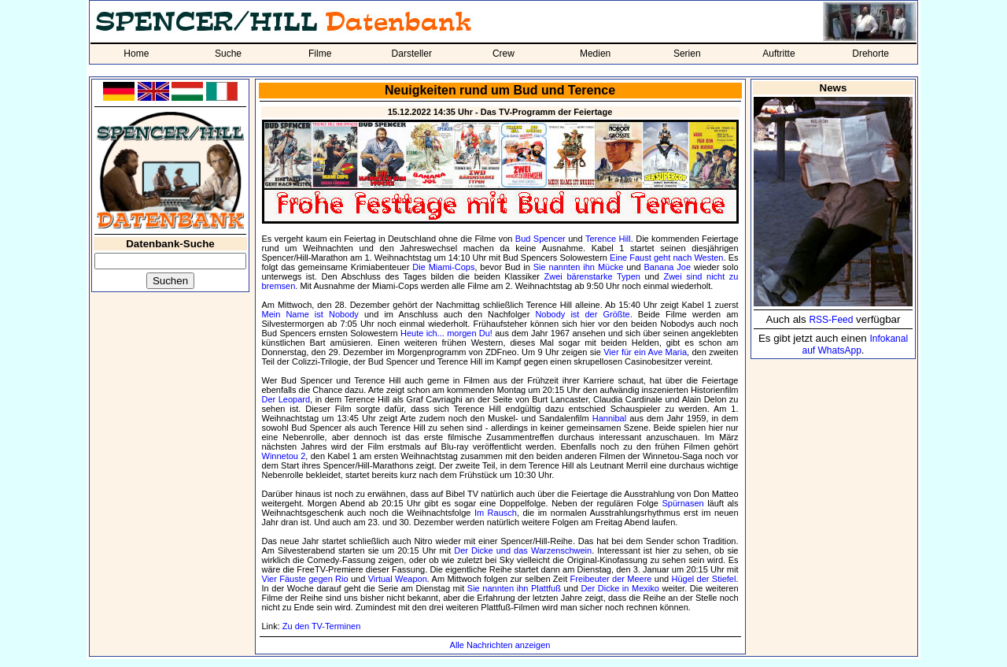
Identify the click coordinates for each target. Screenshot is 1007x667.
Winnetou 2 (284, 456)
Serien (687, 53)
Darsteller (412, 53)
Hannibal (609, 418)
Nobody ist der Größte (582, 314)
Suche (228, 53)
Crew (503, 53)
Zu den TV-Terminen (321, 626)
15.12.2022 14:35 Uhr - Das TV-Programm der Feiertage (500, 112)
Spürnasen (682, 503)
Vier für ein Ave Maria (645, 352)
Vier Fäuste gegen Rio (305, 579)
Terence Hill (608, 238)
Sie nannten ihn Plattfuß (514, 588)
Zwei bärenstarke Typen (592, 276)
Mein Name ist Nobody (310, 314)
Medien (595, 53)
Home (136, 53)
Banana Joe (667, 267)
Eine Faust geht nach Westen (666, 257)
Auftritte (778, 53)
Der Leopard (286, 399)
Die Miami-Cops (443, 267)
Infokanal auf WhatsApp (855, 344)
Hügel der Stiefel (704, 579)
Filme (319, 53)
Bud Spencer (540, 238)
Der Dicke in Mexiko (619, 588)
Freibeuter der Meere (611, 579)
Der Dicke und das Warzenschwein (523, 550)
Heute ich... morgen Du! (446, 333)
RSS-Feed (831, 319)
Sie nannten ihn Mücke (578, 267)
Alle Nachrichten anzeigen (500, 645)
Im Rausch (495, 512)
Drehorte (870, 53)
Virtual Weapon (397, 579)
